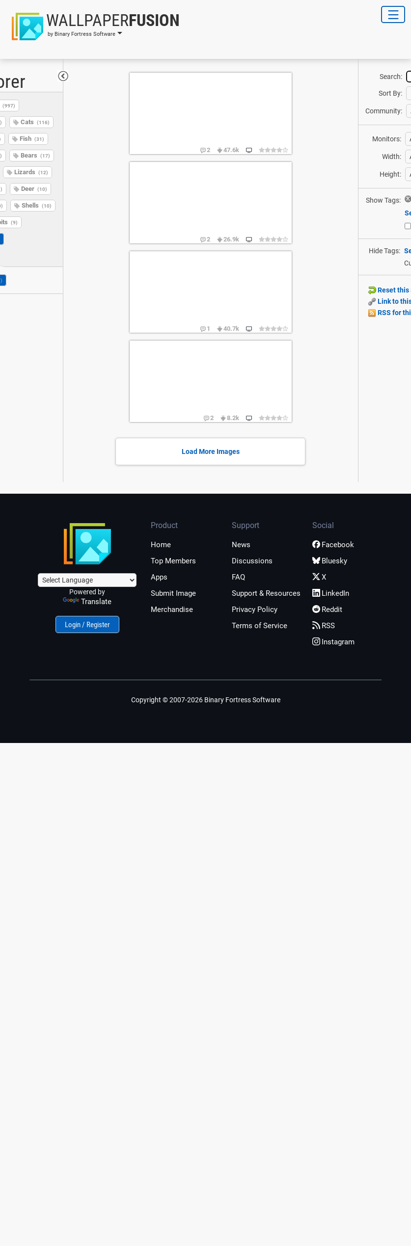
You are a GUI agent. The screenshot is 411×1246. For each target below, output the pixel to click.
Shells (37, 205)
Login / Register (87, 624)
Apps (159, 577)
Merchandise (172, 609)
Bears (35, 155)
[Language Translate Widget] (87, 580)
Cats (35, 122)
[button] (93, 26)
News (241, 544)
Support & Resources (266, 593)
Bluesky (329, 561)
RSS (323, 625)
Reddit (327, 609)
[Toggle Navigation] (393, 14)
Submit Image (173, 593)
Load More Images (211, 451)
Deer (34, 188)
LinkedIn (330, 593)
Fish (32, 138)
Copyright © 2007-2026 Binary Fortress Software (205, 700)
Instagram (333, 641)
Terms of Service (259, 625)
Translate (87, 601)
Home (161, 544)
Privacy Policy (254, 609)
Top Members (173, 561)
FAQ (238, 577)
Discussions (252, 561)
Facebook (333, 544)
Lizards (31, 172)
